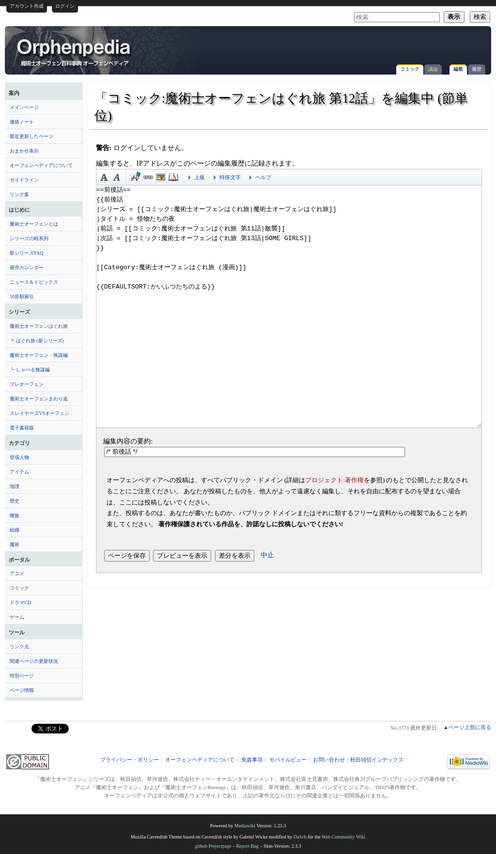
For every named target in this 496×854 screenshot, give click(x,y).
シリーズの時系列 (29, 238)
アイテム (19, 471)
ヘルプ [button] (263, 177)
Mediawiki (244, 825)
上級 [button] (199, 177)
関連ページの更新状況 (34, 661)
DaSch (300, 836)
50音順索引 (22, 296)
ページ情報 (22, 690)
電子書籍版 (22, 427)
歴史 (14, 500)
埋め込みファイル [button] (161, 177)
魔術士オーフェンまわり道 (39, 398)
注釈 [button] (173, 177)
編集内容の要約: (128, 441)
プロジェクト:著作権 (334, 480)
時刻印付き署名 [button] (135, 177)
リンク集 (19, 194)
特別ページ (22, 675)
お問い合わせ (329, 759)
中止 (267, 555)
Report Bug (247, 846)
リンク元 (19, 646)
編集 (458, 69)
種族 (14, 515)
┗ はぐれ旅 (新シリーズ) (37, 340)
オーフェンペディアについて (41, 165)
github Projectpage (213, 846)
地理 (14, 486)
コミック (409, 69)
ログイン (65, 6)
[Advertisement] (373, 45)
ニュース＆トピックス (34, 282)
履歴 (476, 69)
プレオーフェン (27, 384)
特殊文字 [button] (230, 177)
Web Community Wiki (343, 836)
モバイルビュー (288, 759)
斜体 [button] (116, 177)
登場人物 (19, 457)
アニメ (17, 573)
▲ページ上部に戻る (467, 727)
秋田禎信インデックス (376, 759)
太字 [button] (104, 177)
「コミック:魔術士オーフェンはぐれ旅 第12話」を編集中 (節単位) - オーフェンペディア (75, 52)
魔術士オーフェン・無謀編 (39, 355)
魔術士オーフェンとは (34, 224)
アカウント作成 (27, 6)
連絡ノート (22, 121)
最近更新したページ (31, 136)
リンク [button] (148, 177)
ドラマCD (20, 602)
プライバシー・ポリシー (129, 759)
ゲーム (17, 617)
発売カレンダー (27, 267)
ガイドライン (24, 180)
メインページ (24, 107)
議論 (433, 69)
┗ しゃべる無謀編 (30, 369)
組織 (14, 530)
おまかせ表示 (24, 150)
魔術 (14, 544)
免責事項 (252, 759)
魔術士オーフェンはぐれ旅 (39, 326)
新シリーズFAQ (26, 253)
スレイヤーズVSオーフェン (39, 413)
